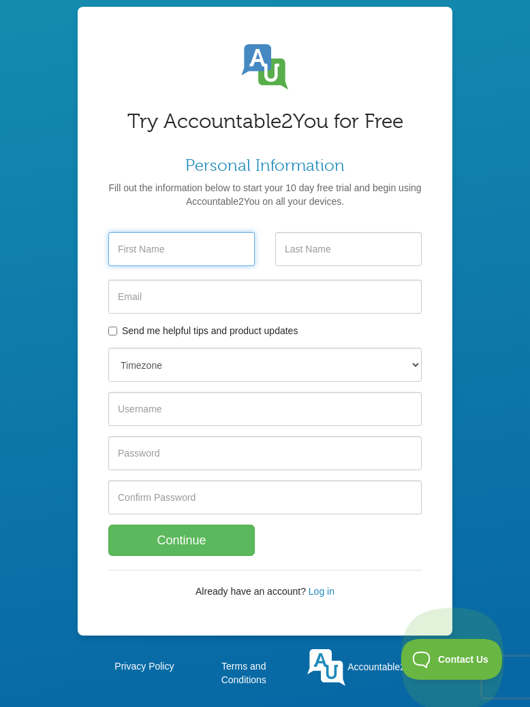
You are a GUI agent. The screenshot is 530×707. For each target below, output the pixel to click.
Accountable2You (364, 666)
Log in (321, 591)
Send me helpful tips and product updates (203, 330)
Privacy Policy (144, 666)
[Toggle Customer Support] (452, 659)
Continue (181, 540)
